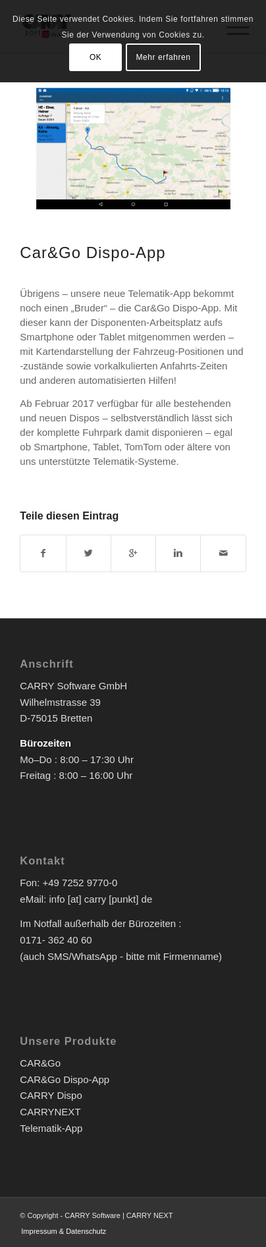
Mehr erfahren (163, 57)
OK (96, 57)
